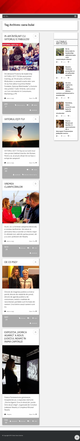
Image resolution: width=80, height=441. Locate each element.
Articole (26, 174)
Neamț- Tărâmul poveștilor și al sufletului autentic (69, 71)
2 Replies (8, 414)
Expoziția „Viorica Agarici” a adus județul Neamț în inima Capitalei (15, 337)
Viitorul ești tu (21, 105)
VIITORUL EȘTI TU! (14, 119)
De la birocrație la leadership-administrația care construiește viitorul (66, 54)
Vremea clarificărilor (13, 185)
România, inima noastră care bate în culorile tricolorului (65, 108)
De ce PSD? (10, 262)
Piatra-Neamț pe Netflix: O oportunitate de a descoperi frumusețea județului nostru (65, 127)
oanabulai (34, 110)
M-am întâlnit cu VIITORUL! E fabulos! (16, 38)
